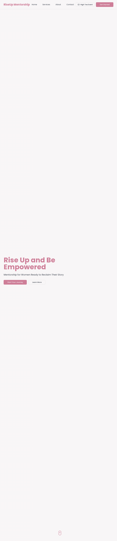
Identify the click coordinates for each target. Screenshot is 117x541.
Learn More (37, 282)
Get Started (105, 4)
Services (46, 4)
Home (34, 4)
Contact (70, 4)
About (58, 4)
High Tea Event (85, 4)
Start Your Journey (15, 282)
